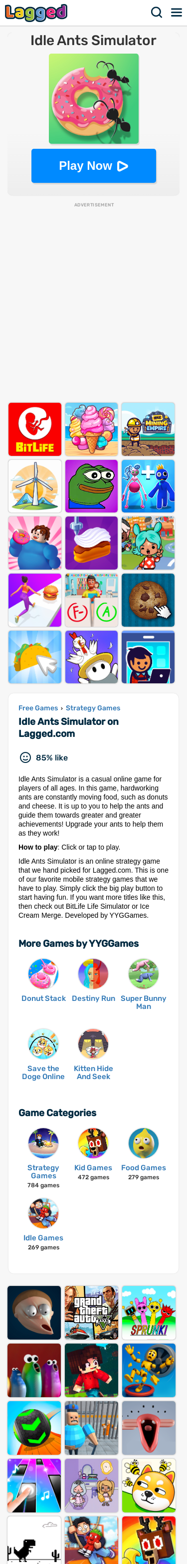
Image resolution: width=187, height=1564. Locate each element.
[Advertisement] (93, 302)
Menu (177, 12)
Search (157, 12)
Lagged (37, 13)
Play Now (85, 165)
